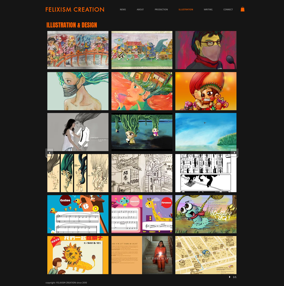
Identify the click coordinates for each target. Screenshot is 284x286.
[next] (234, 152)
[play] (230, 277)
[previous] (49, 152)
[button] (243, 9)
